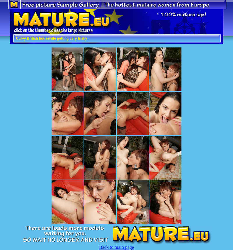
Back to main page (116, 247)
